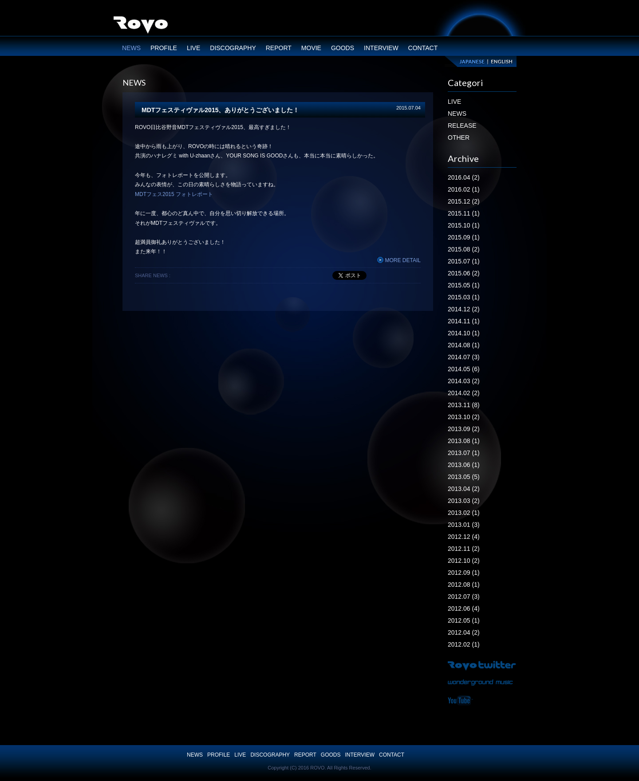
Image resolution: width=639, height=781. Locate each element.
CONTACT (423, 47)
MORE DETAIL (399, 260)
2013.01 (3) (464, 524)
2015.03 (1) (464, 297)
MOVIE (311, 47)
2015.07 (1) (464, 261)
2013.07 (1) (464, 452)
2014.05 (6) (464, 369)
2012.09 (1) (464, 572)
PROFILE (163, 47)
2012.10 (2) (464, 560)
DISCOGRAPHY (233, 47)
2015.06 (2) (464, 273)
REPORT (279, 47)
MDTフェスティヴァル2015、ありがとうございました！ (220, 110)
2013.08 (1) (464, 440)
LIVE (193, 47)
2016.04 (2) (464, 177)
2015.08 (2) (464, 249)
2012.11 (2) (464, 548)
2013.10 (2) (464, 416)
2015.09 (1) (464, 237)
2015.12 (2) (464, 201)
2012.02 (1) (464, 644)
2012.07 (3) (464, 596)
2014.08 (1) (464, 345)
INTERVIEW (381, 47)
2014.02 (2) (464, 392)
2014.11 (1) (464, 321)
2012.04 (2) (464, 632)
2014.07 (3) (464, 357)
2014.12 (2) (464, 309)
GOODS (342, 47)
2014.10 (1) (464, 333)
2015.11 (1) (464, 213)
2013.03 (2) (464, 500)
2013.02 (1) (464, 512)
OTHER (458, 137)
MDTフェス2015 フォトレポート (174, 194)
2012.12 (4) (464, 536)
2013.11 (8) (464, 404)
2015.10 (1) (464, 225)
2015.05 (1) (464, 285)
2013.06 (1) (464, 464)
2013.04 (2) (464, 488)
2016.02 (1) (464, 189)
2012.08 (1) (464, 584)
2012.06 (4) (464, 608)
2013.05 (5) (464, 476)
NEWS (131, 47)
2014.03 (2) (464, 381)
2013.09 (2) (464, 428)
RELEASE (462, 125)
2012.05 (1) (464, 620)
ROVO (141, 26)
